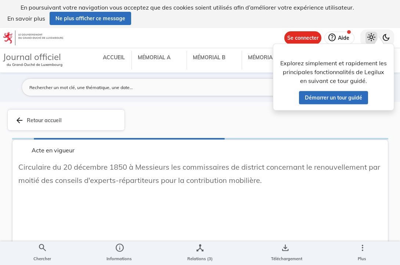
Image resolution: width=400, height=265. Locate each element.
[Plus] (362, 253)
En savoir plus (26, 18)
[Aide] (339, 38)
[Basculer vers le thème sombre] (386, 38)
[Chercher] (42, 253)
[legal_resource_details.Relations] (200, 253)
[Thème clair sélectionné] (371, 38)
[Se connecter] (302, 38)
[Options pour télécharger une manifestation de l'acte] (285, 253)
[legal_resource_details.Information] (119, 253)
